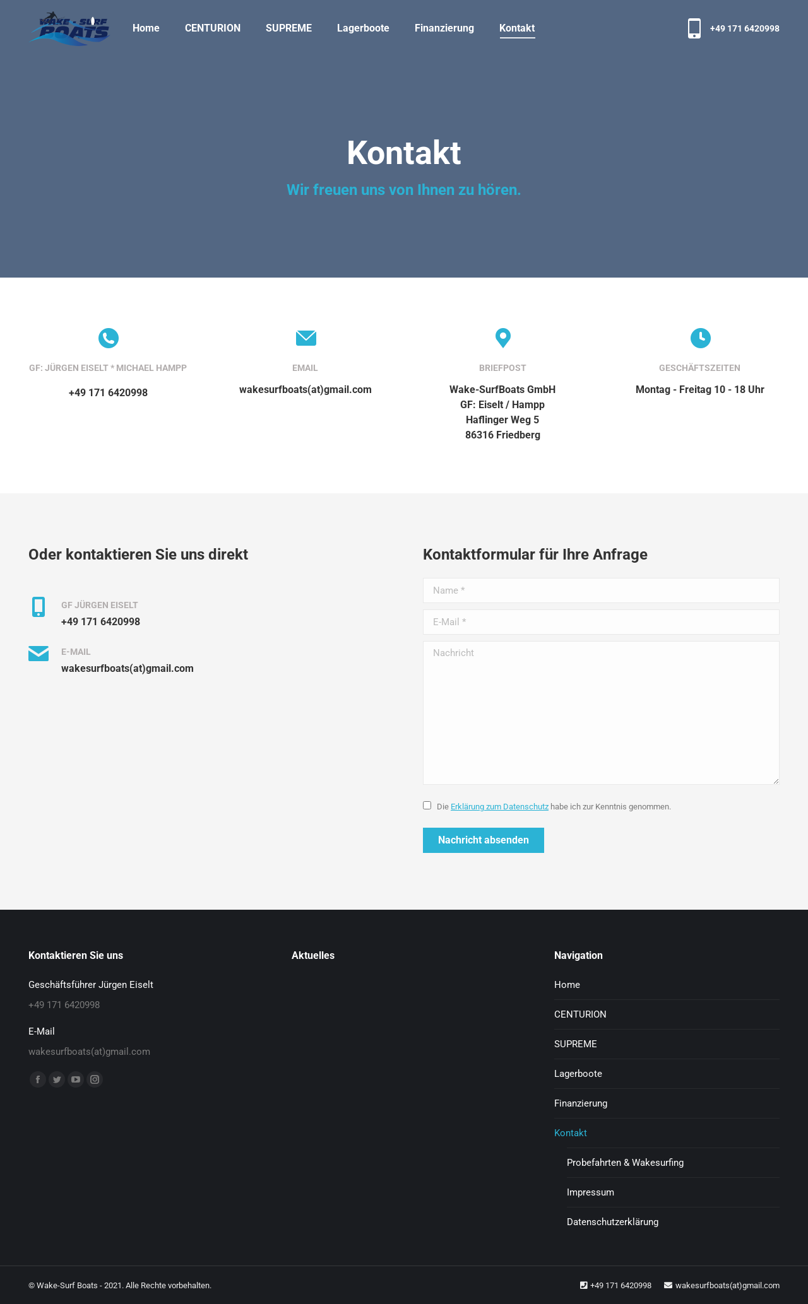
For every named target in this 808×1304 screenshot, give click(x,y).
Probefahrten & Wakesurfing (625, 1162)
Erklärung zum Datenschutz (500, 806)
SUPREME (575, 1044)
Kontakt (570, 1133)
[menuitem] (146, 28)
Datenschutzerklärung (612, 1222)
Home (567, 984)
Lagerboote (578, 1073)
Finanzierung (580, 1103)
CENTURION (580, 1014)
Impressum (590, 1192)
